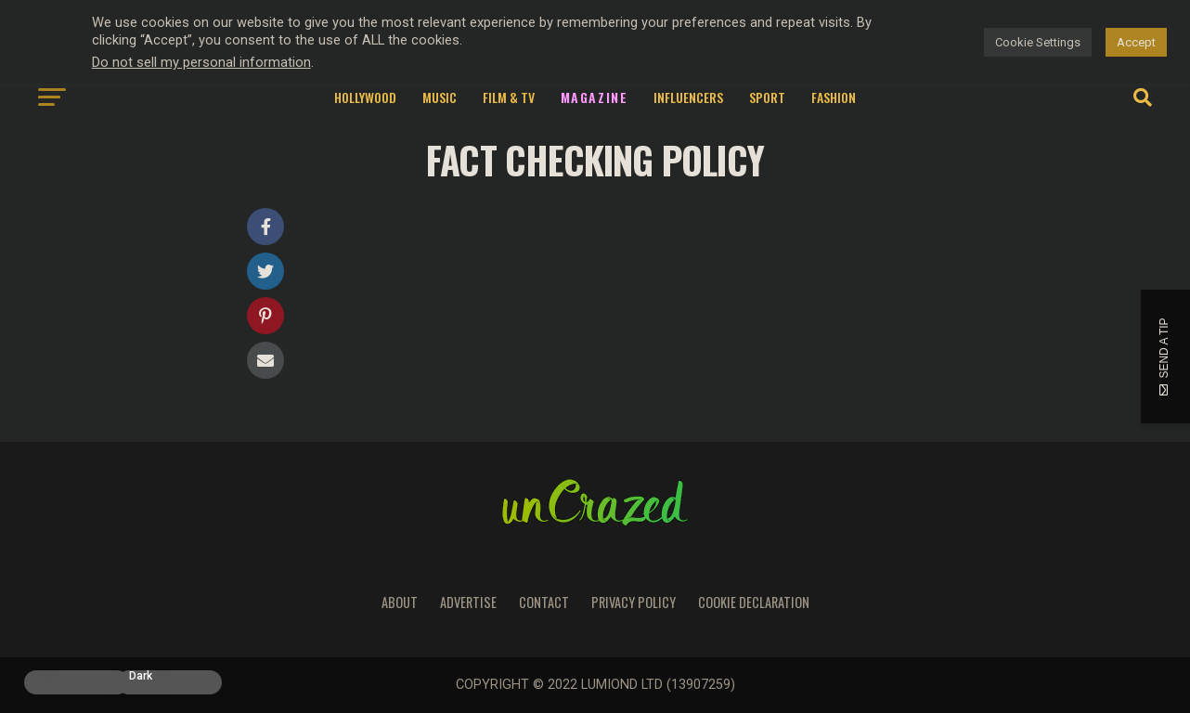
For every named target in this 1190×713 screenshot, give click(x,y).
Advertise (468, 602)
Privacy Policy (633, 602)
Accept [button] (1136, 42)
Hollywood (365, 97)
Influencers (688, 97)
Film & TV (509, 97)
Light (48, 676)
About (400, 602)
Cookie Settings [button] (1037, 42)
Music (439, 97)
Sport (767, 97)
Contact (544, 602)
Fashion (833, 97)
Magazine (594, 97)
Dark (140, 676)
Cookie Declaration (753, 602)
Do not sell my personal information (201, 62)
